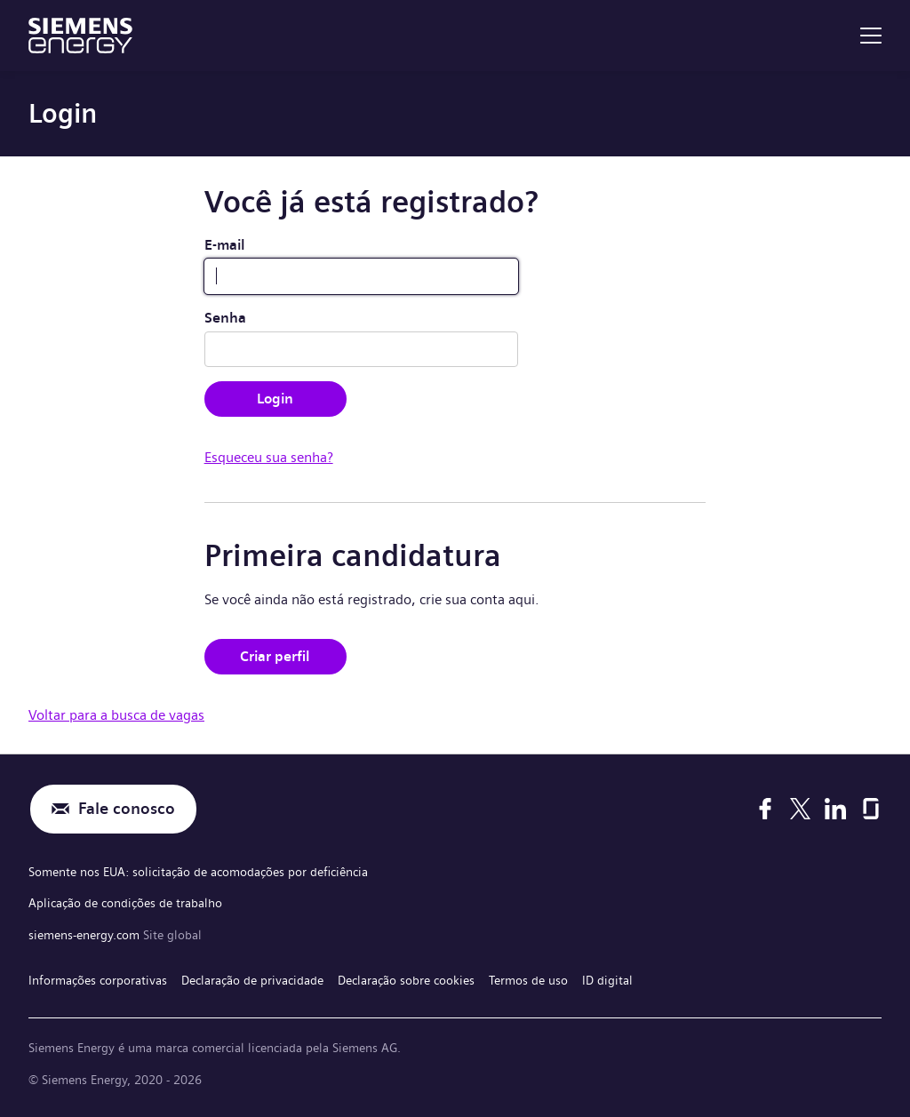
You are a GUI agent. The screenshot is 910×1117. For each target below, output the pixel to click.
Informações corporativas (97, 980)
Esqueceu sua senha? (268, 457)
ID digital (607, 980)
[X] (800, 808)
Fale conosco (126, 809)
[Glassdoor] (871, 808)
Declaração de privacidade (252, 980)
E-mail (224, 244)
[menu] (871, 35)
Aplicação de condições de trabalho (125, 903)
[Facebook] (765, 808)
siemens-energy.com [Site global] (85, 935)
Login (275, 398)
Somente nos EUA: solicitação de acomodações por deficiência (198, 872)
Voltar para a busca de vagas (116, 714)
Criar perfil (275, 656)
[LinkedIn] (835, 808)
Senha (225, 317)
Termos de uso (528, 980)
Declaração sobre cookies (406, 980)
